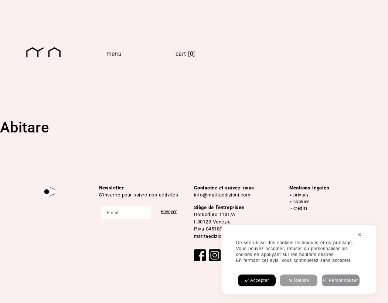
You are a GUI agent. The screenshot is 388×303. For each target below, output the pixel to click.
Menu (114, 53)
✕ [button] (359, 235)
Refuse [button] (299, 280)
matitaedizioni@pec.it (218, 236)
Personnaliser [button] (340, 280)
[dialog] (299, 259)
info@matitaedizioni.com (222, 195)
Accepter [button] (257, 280)
